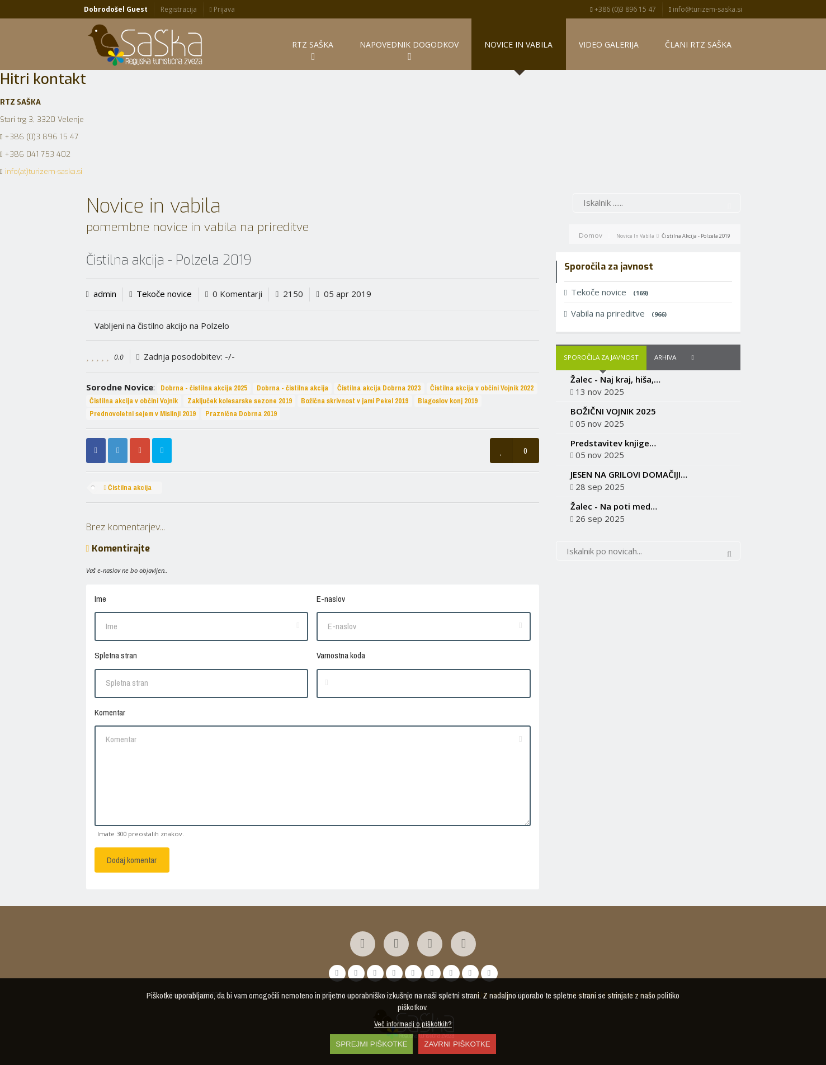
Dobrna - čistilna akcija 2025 (204, 388)
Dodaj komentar (132, 860)
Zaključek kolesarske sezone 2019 (239, 401)
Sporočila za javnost (601, 357)
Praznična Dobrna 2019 (241, 413)
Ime (100, 599)
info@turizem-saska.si (705, 9)
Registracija (179, 9)
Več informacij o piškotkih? (413, 1024)
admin (104, 294)
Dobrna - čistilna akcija (292, 388)
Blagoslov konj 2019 (448, 401)
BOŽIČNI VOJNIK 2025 (613, 411)
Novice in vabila (635, 235)
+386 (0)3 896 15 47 (623, 9)
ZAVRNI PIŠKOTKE (457, 1044)
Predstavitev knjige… (613, 443)
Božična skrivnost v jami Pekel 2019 (354, 401)
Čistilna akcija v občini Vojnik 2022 (482, 388)
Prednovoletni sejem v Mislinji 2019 (142, 413)
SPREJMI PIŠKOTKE (371, 1044)
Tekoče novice (164, 294)
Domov (590, 235)
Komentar (110, 712)
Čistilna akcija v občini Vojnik (133, 401)
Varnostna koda (341, 655)
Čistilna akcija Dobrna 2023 (379, 388)
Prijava (221, 9)
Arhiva (665, 357)
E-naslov (331, 599)
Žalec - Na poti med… (613, 506)
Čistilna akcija (127, 487)
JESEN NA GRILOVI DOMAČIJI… (628, 474)
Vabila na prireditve (615, 313)
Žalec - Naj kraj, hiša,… (615, 379)
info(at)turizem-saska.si (43, 171)
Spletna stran (116, 655)
